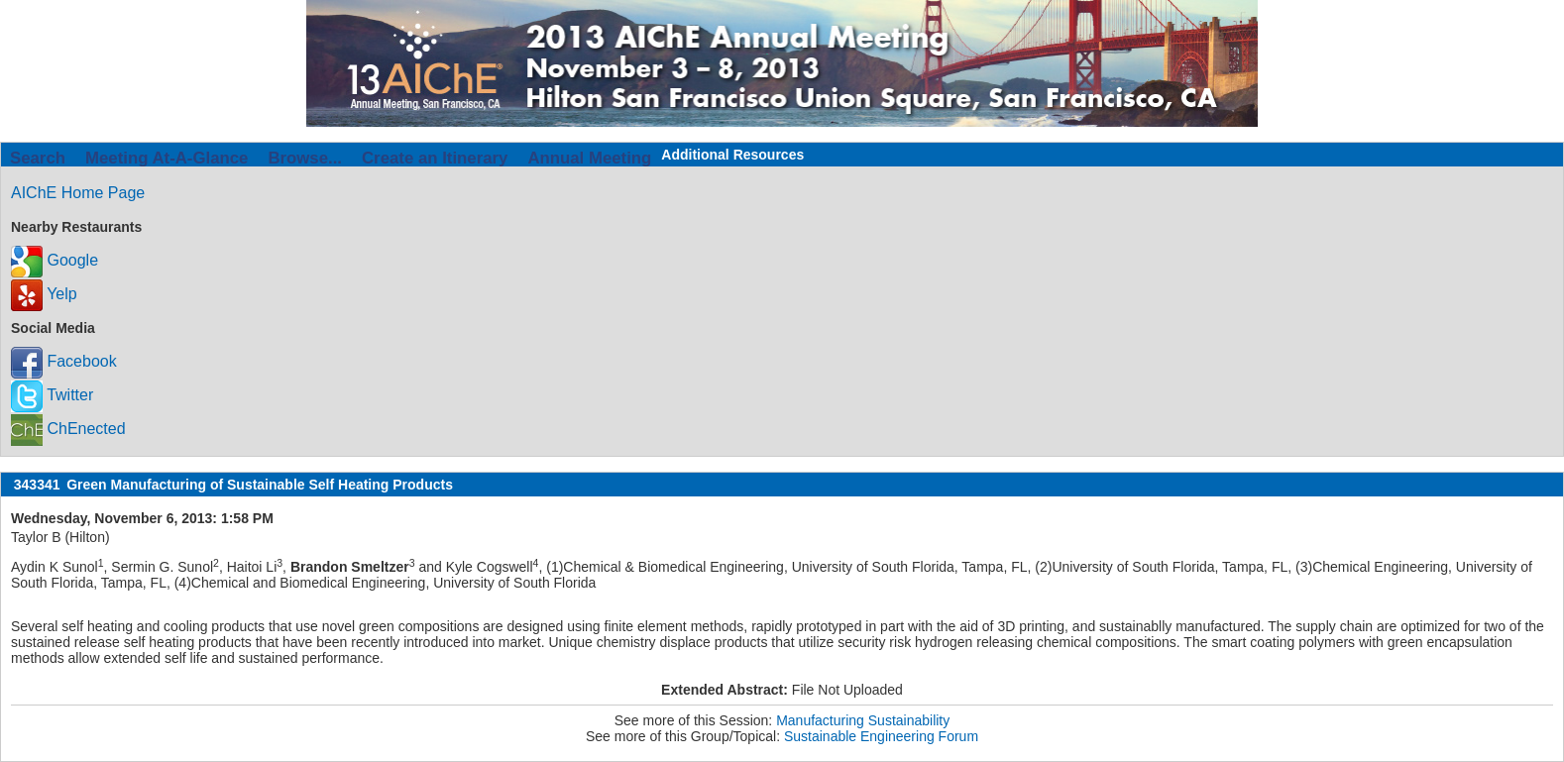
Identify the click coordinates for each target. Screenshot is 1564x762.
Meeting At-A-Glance (166, 158)
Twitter (52, 394)
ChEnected (68, 428)
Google (54, 260)
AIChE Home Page (78, 192)
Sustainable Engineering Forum (881, 736)
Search (37, 158)
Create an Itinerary (434, 158)
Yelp (44, 293)
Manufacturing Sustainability (863, 720)
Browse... (305, 158)
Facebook (64, 361)
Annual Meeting (589, 158)
